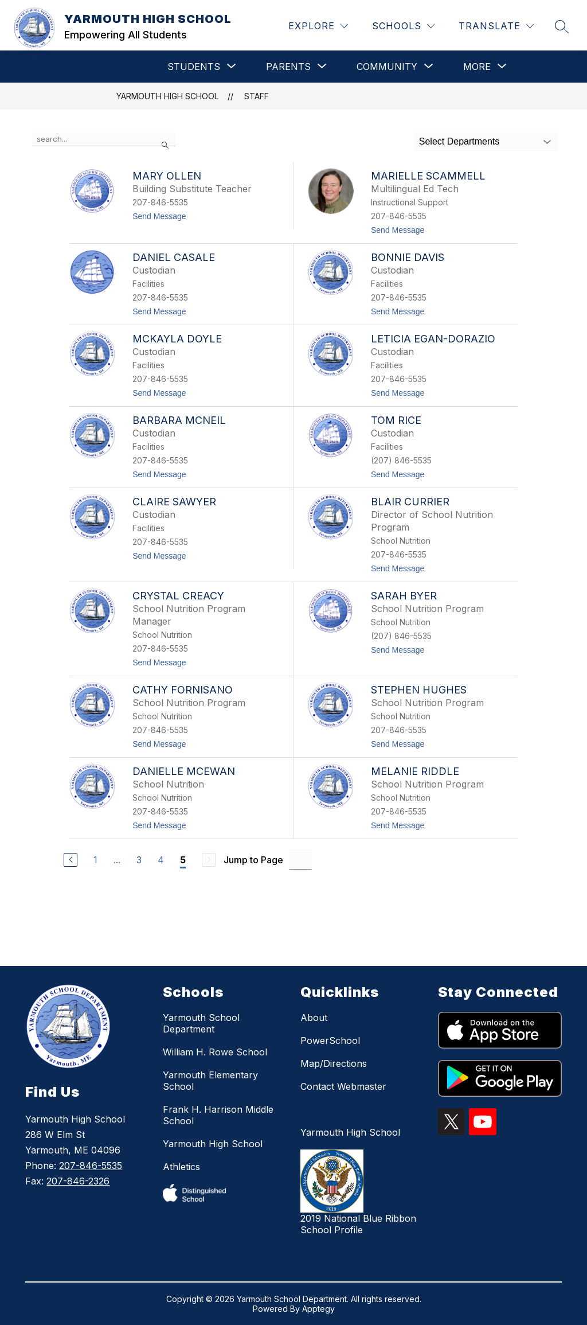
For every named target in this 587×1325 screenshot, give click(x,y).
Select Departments (459, 141)
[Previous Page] (70, 860)
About (313, 1017)
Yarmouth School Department (201, 1023)
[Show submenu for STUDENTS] (193, 66)
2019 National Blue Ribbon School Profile (358, 1224)
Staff (256, 96)
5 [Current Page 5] (183, 860)
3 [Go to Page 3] (139, 860)
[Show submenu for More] (477, 66)
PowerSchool (330, 1040)
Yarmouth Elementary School (210, 1080)
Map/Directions (333, 1063)
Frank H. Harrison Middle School (218, 1115)
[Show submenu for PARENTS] (288, 66)
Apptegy (318, 1309)
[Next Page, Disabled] (209, 860)
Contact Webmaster (343, 1086)
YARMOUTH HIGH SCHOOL (167, 96)
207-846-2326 (77, 1181)
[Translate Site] (496, 26)
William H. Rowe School (215, 1052)
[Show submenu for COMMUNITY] (387, 66)
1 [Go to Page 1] (95, 860)
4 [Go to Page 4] (161, 860)
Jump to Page (253, 860)
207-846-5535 (90, 1165)
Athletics (181, 1166)
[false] (103, 139)
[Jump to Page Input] (300, 859)
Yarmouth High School (213, 1143)
